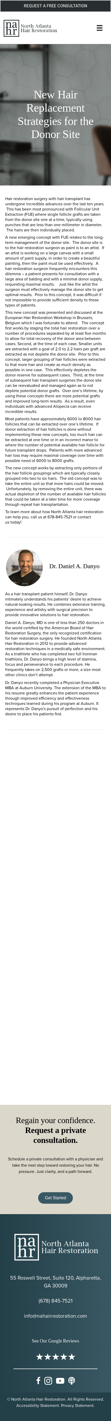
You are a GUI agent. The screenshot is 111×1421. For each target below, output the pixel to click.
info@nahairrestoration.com (55, 1316)
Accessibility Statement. (38, 1405)
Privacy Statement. (78, 1405)
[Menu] (99, 28)
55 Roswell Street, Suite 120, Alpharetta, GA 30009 (55, 1281)
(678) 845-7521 (56, 1300)
